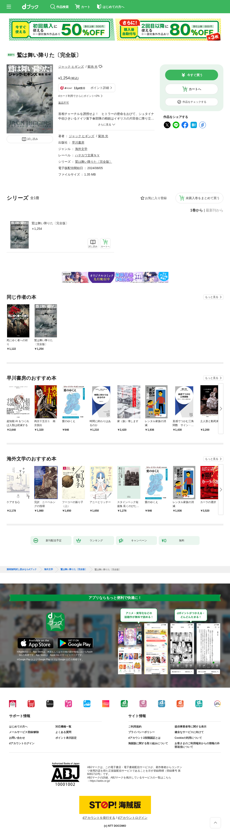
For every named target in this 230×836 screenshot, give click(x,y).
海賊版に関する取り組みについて (148, 743)
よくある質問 (63, 732)
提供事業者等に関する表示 (190, 726)
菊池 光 (92, 66)
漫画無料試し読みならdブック (22, 569)
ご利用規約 (134, 726)
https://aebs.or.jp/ (100, 780)
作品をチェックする (194, 101)
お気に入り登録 (156, 198)
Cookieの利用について (188, 737)
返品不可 (63, 102)
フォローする (100, 66)
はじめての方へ (18, 726)
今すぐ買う (195, 75)
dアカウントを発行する (99, 817)
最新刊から (214, 210)
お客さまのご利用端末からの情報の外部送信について (197, 745)
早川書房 (78, 142)
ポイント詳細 (99, 88)
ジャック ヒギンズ (71, 66)
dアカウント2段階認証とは (144, 737)
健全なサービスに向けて (189, 732)
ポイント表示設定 (66, 737)
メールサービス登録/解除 (24, 732)
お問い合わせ (17, 737)
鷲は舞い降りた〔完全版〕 (50, 223)
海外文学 (81, 149)
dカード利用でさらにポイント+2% (79, 95)
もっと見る (211, 297)
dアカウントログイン (21, 743)
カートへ (195, 89)
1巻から (196, 210)
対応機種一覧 (63, 726)
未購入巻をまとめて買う (203, 198)
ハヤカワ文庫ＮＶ (87, 155)
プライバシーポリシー (141, 732)
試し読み (32, 138)
